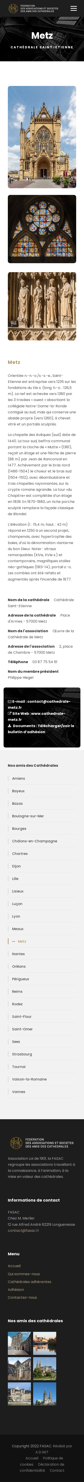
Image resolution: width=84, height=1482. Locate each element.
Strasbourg (22, 1054)
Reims (17, 991)
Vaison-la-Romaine (29, 1079)
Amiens (18, 778)
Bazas (17, 803)
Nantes (18, 954)
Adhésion (16, 1289)
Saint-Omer (22, 1029)
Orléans (19, 966)
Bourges (19, 828)
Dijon (16, 866)
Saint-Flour (22, 1016)
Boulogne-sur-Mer (28, 816)
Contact (57, 1470)
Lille (15, 878)
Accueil (14, 1265)
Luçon (17, 903)
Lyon (16, 916)
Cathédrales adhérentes (29, 1281)
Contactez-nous (22, 1297)
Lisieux (17, 891)
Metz (22, 941)
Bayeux (18, 791)
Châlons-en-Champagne (34, 841)
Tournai (19, 1066)
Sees (16, 1041)
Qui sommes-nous (24, 1274)
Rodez (17, 1004)
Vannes (18, 1091)
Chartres (20, 853)
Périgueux (20, 979)
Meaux (17, 929)
